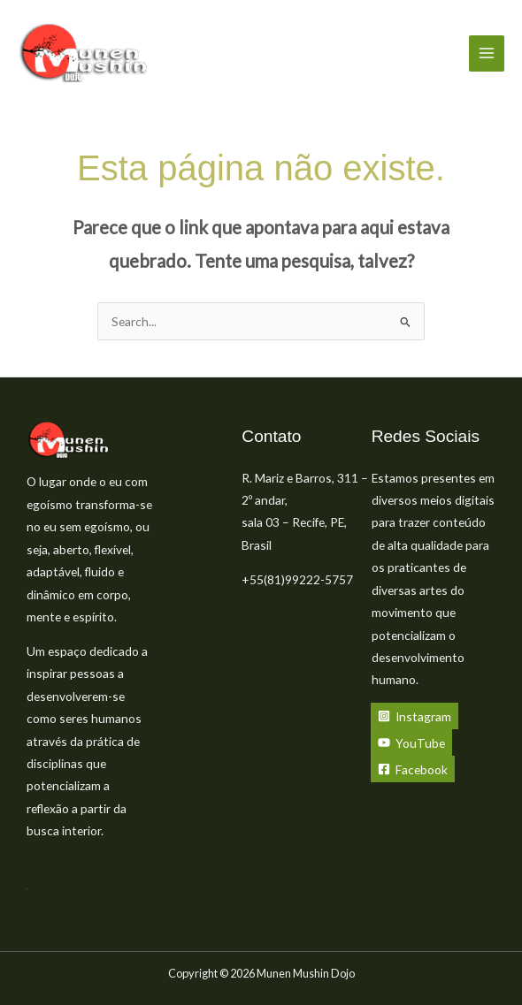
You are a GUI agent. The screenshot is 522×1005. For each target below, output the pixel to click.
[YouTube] (411, 742)
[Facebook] (413, 769)
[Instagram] (414, 716)
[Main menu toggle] (487, 53)
